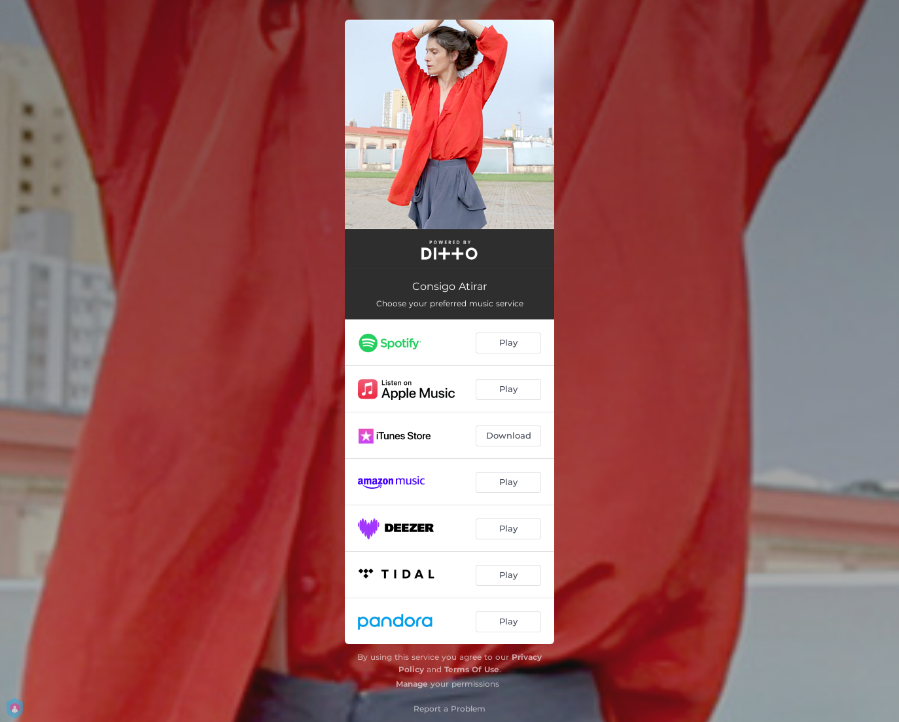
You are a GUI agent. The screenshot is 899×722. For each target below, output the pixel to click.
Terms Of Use (471, 669)
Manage (412, 684)
